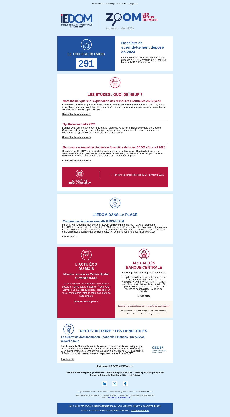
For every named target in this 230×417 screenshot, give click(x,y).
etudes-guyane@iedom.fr (119, 397)
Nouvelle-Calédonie (111, 375)
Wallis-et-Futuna (131, 375)
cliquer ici (134, 4)
